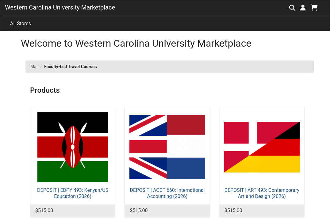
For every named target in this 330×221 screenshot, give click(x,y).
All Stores (20, 23)
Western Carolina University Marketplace (60, 7)
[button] (303, 8)
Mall (34, 66)
